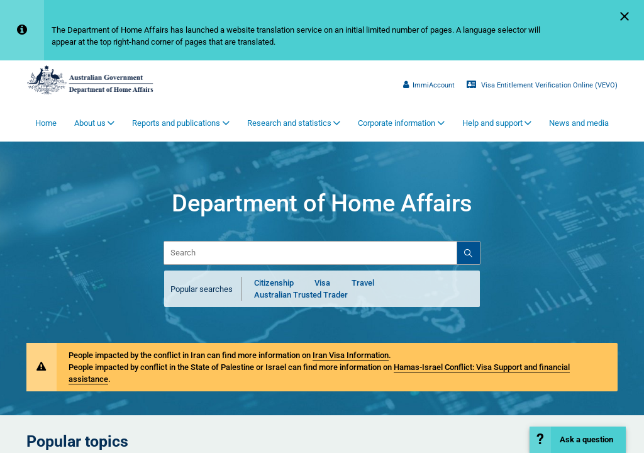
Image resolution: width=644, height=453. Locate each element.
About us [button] (90, 123)
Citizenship (274, 283)
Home (46, 123)
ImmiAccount (429, 85)
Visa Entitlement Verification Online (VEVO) (542, 85)
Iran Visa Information (351, 355)
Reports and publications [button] (176, 123)
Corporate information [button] (396, 123)
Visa (322, 283)
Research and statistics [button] (289, 123)
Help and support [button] (492, 123)
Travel (363, 283)
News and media (579, 123)
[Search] (468, 253)
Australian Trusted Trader (301, 294)
